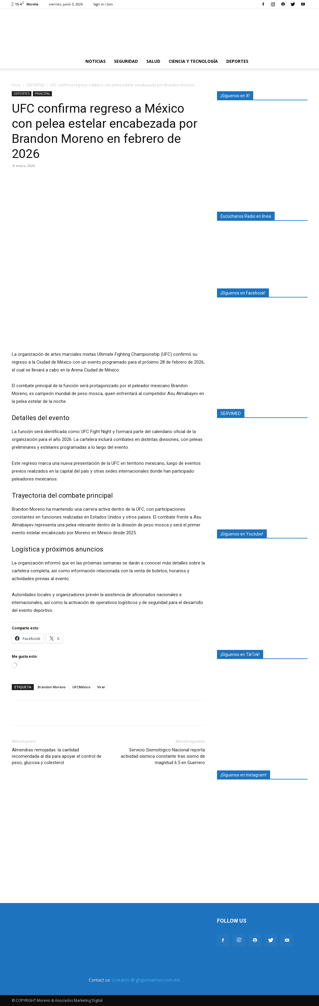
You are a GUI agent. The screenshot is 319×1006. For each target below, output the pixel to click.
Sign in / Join (103, 4)
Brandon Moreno (52, 687)
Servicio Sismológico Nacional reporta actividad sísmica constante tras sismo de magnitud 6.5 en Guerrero (163, 756)
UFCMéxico (81, 687)
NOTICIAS (95, 61)
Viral (101, 687)
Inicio (16, 85)
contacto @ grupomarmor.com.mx (146, 980)
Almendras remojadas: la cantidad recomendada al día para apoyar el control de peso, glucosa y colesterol (56, 756)
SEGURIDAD (126, 61)
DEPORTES (237, 61)
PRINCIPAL (42, 94)
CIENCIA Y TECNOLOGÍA (193, 61)
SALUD (153, 61)
